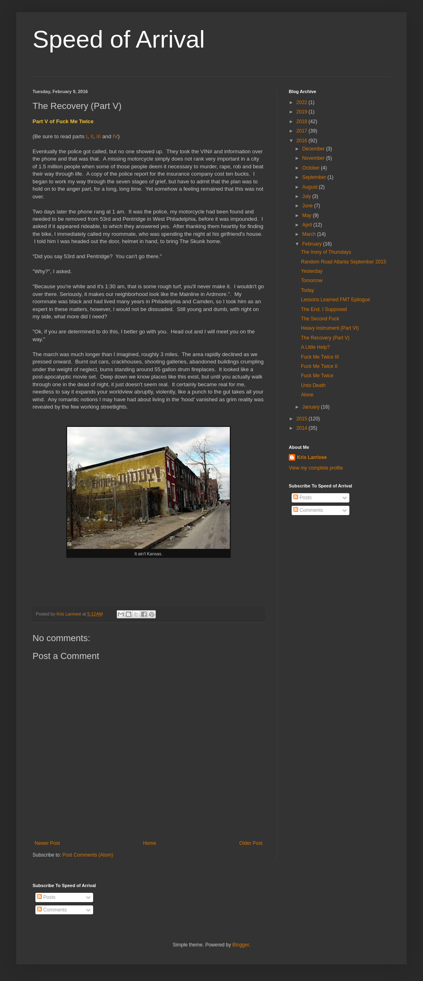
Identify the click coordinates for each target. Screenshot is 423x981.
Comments (308, 510)
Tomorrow (312, 280)
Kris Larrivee (312, 457)
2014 (303, 428)
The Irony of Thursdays (326, 252)
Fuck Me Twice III (320, 357)
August (310, 187)
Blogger (240, 945)
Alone (307, 395)
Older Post (250, 843)
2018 (303, 121)
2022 (303, 102)
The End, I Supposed (324, 309)
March (309, 234)
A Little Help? (315, 347)
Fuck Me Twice (317, 375)
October (311, 168)
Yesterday (312, 271)
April (307, 225)
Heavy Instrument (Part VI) (330, 328)
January (311, 407)
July (307, 196)
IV (115, 136)
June (308, 206)
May (307, 215)
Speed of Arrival (119, 39)
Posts (302, 497)
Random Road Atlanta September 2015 (343, 262)
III (98, 136)
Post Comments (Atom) (87, 855)
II (91, 136)
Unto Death (313, 385)
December (314, 149)
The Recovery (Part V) (325, 338)
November (314, 158)
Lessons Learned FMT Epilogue (335, 299)
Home (149, 843)
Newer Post (47, 843)
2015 (303, 419)
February (312, 244)
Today (307, 290)
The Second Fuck (320, 319)
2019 (303, 112)
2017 (303, 131)
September (314, 177)
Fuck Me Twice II (319, 366)
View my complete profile (316, 468)
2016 (303, 141)
